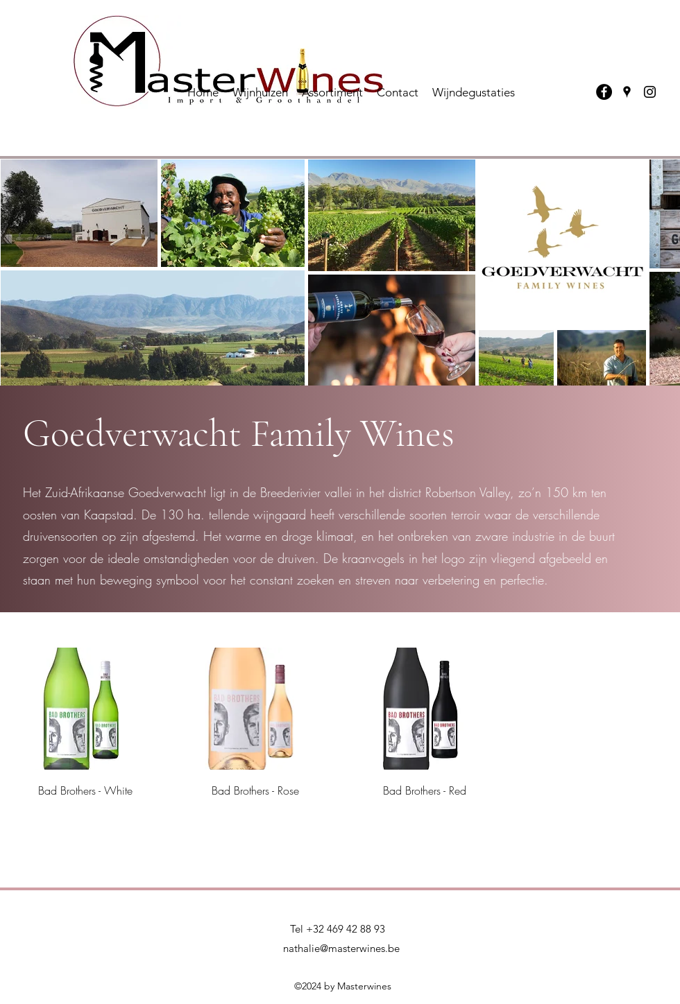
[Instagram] (650, 92)
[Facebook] (604, 92)
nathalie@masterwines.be (341, 948)
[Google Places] (627, 92)
